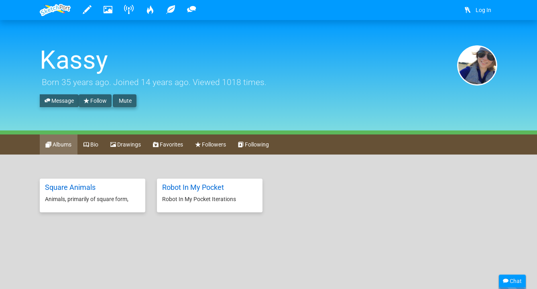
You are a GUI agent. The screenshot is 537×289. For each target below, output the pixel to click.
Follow (95, 101)
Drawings (125, 145)
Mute (125, 101)
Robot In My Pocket (193, 187)
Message (59, 101)
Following (253, 145)
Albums (58, 145)
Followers (210, 145)
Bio (90, 145)
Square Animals (70, 187)
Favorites (168, 145)
